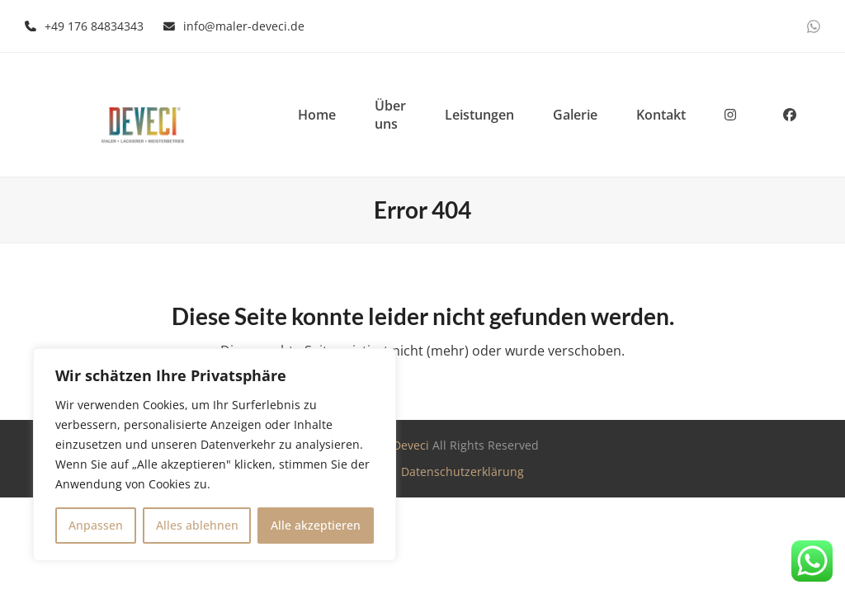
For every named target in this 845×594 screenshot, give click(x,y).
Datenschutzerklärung (462, 471)
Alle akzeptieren (316, 525)
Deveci (411, 445)
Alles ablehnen (197, 525)
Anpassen (95, 525)
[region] (214, 454)
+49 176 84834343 (94, 26)
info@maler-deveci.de (243, 26)
